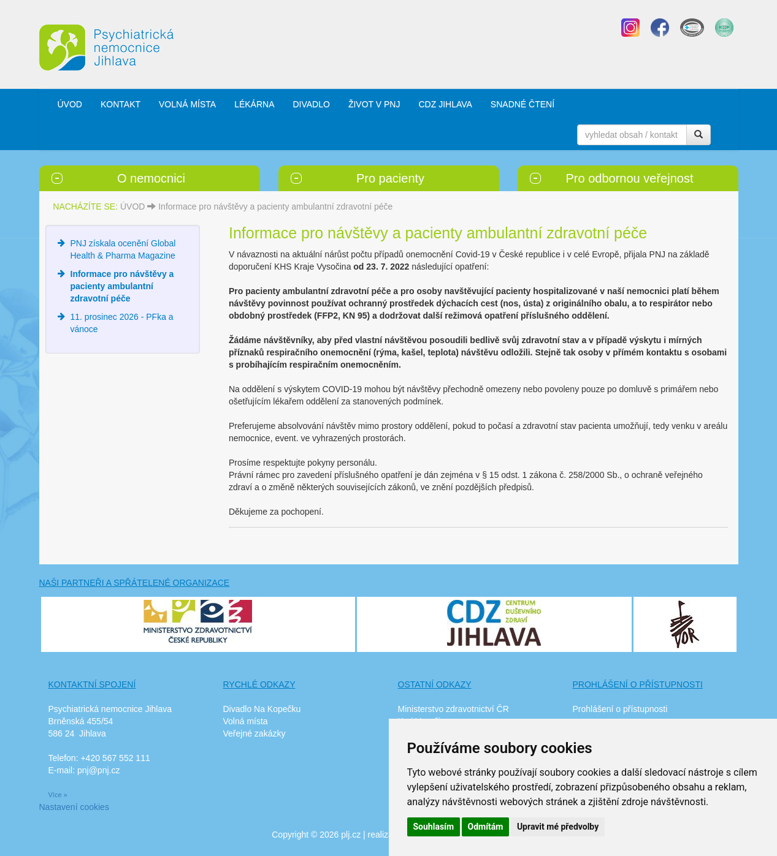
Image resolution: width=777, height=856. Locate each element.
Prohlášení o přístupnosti (620, 709)
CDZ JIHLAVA (445, 104)
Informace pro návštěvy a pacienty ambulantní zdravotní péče (275, 206)
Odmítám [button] (485, 826)
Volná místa (245, 721)
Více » (57, 794)
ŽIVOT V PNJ (374, 104)
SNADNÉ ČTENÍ (522, 104)
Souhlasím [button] (433, 826)
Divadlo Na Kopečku (262, 709)
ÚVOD (70, 104)
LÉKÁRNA (254, 104)
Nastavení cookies (74, 807)
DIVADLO (311, 104)
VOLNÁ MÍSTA (187, 104)
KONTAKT (120, 104)
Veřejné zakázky (254, 733)
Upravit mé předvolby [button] (558, 826)
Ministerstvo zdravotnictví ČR (453, 709)
